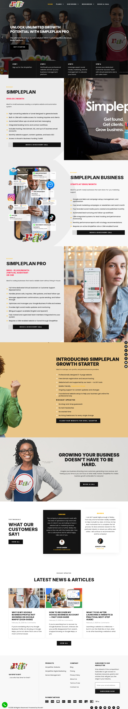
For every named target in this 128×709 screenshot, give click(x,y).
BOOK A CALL (103, 4)
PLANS (60, 4)
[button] (2, 37)
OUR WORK (73, 4)
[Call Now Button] (5, 705)
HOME (50, 4)
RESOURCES (88, 4)
